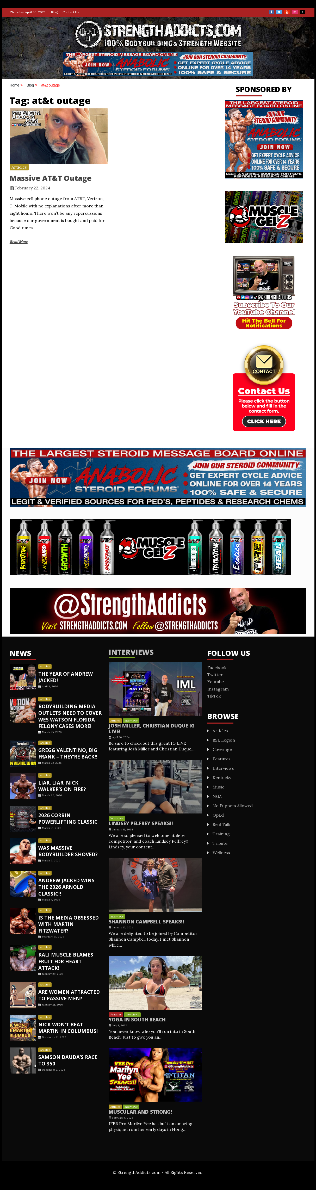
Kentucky (222, 777)
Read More (19, 241)
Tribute (220, 843)
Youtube (287, 12)
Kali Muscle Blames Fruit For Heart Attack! (70, 948)
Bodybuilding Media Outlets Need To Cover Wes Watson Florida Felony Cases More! (69, 716)
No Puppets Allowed (233, 805)
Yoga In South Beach (136, 1018)
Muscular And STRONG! (139, 1110)
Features (115, 1013)
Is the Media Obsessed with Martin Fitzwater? (70, 915)
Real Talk (221, 824)
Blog (54, 12)
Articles (19, 167)
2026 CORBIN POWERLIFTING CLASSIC (66, 818)
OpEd (218, 815)
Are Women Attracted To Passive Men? (68, 981)
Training (221, 833)
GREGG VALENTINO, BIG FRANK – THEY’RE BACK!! (67, 753)
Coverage (222, 749)
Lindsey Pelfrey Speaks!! (139, 823)
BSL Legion (224, 740)
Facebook (271, 12)
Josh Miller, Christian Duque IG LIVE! (150, 728)
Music (218, 787)
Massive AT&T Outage (51, 178)
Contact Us (71, 12)
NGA (217, 796)
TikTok (302, 12)
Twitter (279, 12)
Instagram (295, 12)
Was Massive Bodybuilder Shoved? (67, 850)
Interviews (131, 652)
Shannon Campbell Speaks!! (144, 921)
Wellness (221, 852)
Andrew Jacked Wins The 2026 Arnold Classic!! (70, 883)
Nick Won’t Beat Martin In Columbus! (70, 1013)
